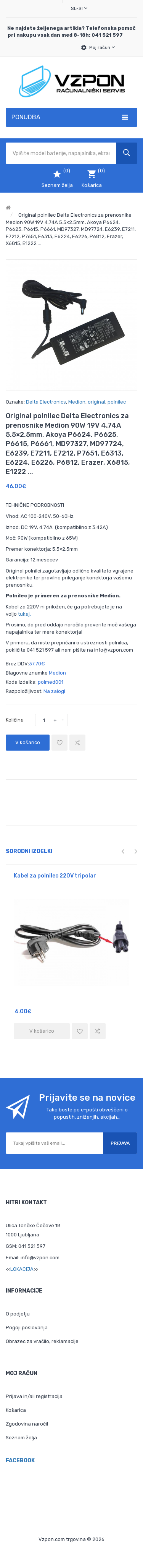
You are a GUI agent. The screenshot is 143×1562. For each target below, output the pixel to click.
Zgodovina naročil (27, 1424)
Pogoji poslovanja (27, 1327)
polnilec (117, 402)
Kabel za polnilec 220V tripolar (55, 876)
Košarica (16, 1410)
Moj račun (102, 47)
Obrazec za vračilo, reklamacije (42, 1341)
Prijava (120, 1143)
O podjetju (18, 1314)
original (96, 402)
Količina (15, 720)
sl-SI (79, 8)
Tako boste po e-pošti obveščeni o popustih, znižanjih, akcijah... (87, 1113)
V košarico (27, 742)
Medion (76, 402)
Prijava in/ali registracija (34, 1396)
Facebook (20, 1460)
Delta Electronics (46, 402)
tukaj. (24, 614)
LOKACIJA (22, 1269)
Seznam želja (21, 1437)
